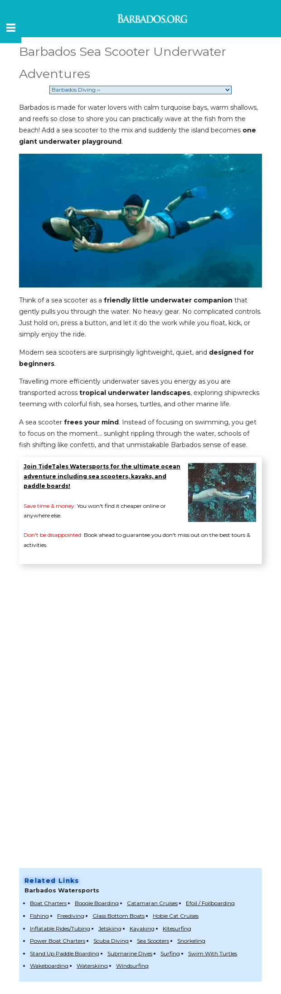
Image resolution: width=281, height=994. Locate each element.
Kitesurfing (177, 928)
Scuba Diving (111, 940)
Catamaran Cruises (152, 903)
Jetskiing (109, 928)
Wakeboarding (49, 965)
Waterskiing (92, 965)
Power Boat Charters (57, 940)
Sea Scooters (153, 940)
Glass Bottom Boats (118, 915)
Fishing (39, 915)
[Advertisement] (134, 796)
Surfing (170, 953)
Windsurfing (132, 965)
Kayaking (142, 928)
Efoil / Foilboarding (210, 903)
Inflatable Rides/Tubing (60, 928)
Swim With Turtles (212, 953)
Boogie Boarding (97, 903)
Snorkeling (191, 940)
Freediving (70, 915)
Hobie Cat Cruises (176, 915)
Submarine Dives (129, 953)
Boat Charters (48, 903)
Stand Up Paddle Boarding (64, 953)
